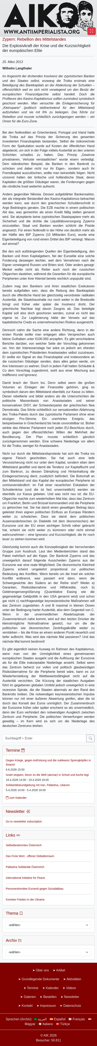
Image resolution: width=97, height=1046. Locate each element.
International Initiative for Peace (25, 877)
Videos (71, 988)
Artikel (60, 970)
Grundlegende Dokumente (40, 979)
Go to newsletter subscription (24, 821)
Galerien (30, 997)
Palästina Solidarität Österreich (25, 867)
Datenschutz (72, 1005)
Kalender (52, 988)
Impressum (48, 1005)
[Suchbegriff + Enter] (44, 738)
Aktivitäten (73, 979)
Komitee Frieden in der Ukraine (25, 899)
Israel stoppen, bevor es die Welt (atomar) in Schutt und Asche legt (47, 774)
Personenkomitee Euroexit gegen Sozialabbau (34, 888)
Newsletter (71, 997)
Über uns (42, 970)
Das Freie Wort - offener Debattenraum (30, 856)
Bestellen (50, 997)
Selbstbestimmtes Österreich (24, 845)
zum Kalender (16, 797)
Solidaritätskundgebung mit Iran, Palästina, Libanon (38, 785)
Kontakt (27, 1005)
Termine (32, 988)
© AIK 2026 (48, 1035)
